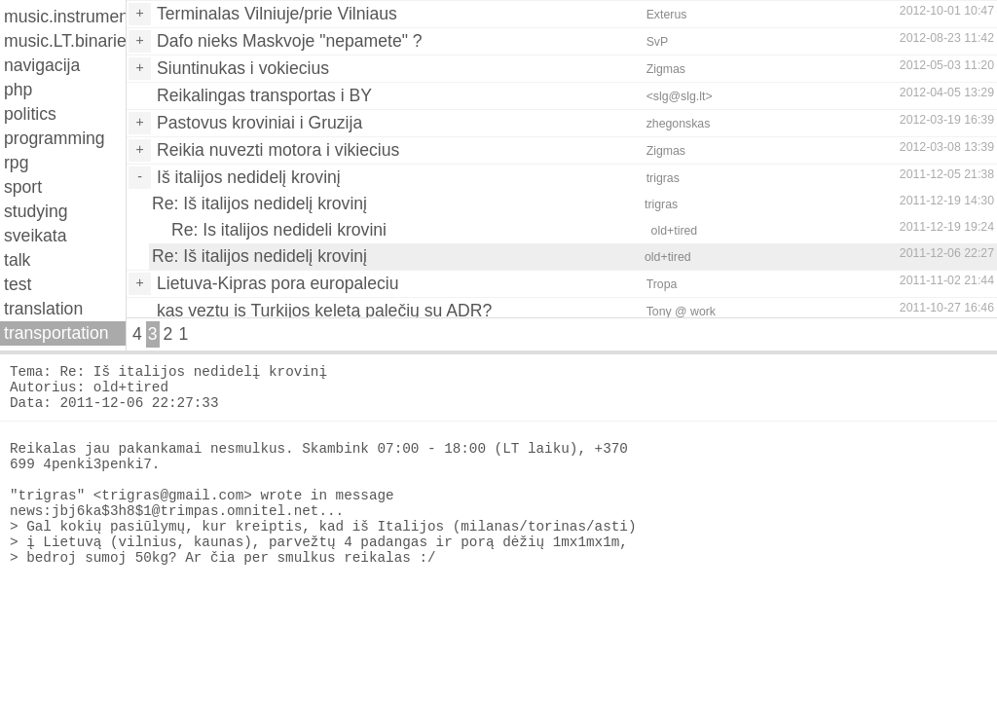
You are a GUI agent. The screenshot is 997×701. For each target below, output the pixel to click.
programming (54, 138)
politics (30, 114)
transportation (56, 333)
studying (36, 211)
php (18, 89)
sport (23, 187)
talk (17, 260)
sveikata (35, 235)
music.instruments (65, 16)
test (17, 284)
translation (43, 308)
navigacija (42, 65)
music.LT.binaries (65, 41)
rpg (16, 162)
